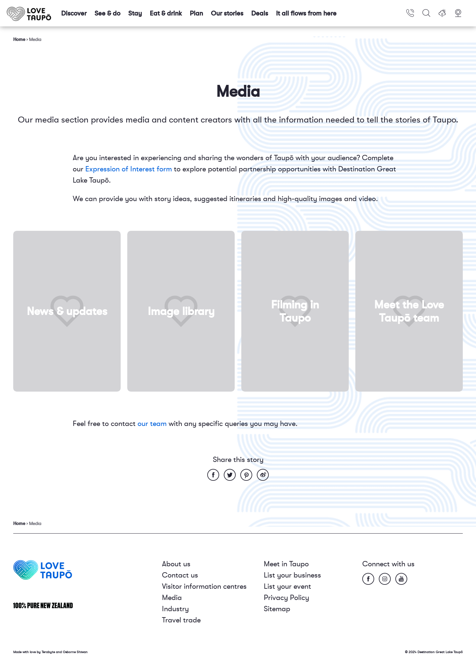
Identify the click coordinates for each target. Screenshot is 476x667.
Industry (175, 609)
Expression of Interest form (128, 169)
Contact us (180, 575)
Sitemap (277, 609)
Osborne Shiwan (75, 652)
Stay (135, 13)
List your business (292, 575)
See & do (107, 13)
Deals (259, 13)
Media (172, 597)
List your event (287, 586)
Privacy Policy (286, 597)
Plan (196, 13)
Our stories (227, 13)
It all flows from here (306, 13)
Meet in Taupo (286, 564)
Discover (74, 13)
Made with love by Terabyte (34, 652)
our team (152, 423)
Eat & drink (166, 13)
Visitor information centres (204, 586)
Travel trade (181, 620)
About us (176, 564)
